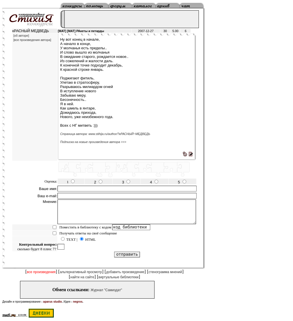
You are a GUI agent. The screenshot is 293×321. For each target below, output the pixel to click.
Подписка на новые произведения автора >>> (93, 142)
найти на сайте (82, 277)
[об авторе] (21, 35)
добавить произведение (125, 272)
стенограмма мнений (165, 272)
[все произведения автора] (32, 40)
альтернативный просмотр (81, 272)
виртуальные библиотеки (118, 277)
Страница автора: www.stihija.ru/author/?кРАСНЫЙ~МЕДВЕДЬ (105, 134)
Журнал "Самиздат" (106, 290)
